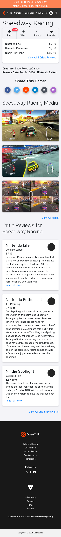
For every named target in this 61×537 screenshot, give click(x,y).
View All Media (50, 217)
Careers (30, 501)
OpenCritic (13, 516)
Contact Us (31, 459)
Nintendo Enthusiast (24, 299)
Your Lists (41, 12)
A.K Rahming (13, 304)
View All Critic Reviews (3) (44, 411)
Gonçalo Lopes (14, 249)
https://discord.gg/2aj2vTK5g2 (30, 5)
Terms (30, 505)
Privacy (30, 508)
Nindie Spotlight (20, 371)
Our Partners (30, 448)
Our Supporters (30, 455)
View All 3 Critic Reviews (42, 57)
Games (17, 12)
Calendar (29, 12)
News (9, 12)
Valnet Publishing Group (42, 516)
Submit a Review (30, 444)
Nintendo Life (18, 245)
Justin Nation (13, 375)
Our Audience (30, 451)
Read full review (14, 285)
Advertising (30, 497)
